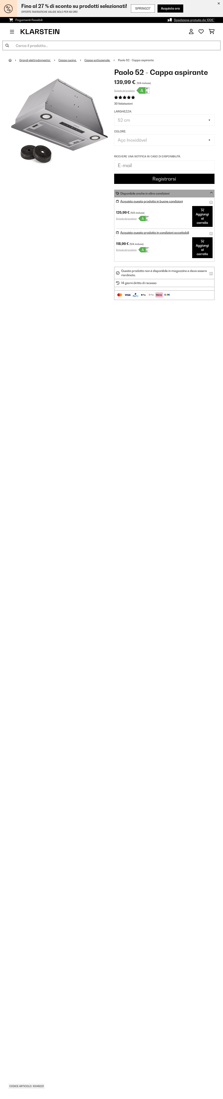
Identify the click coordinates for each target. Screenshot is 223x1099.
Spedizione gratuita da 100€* (194, 20)
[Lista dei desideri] (201, 32)
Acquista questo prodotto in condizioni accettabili (154, 232)
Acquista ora (170, 8)
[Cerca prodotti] (111, 45)
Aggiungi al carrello (202, 217)
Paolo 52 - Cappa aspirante (136, 60)
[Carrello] (211, 32)
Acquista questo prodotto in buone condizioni (151, 201)
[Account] (191, 32)
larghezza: (123, 111)
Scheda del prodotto (124, 90)
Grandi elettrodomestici (35, 60)
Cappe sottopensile (97, 60)
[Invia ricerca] (7, 45)
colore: (120, 131)
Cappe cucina (67, 60)
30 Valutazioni (123, 103)
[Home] (14, 60)
